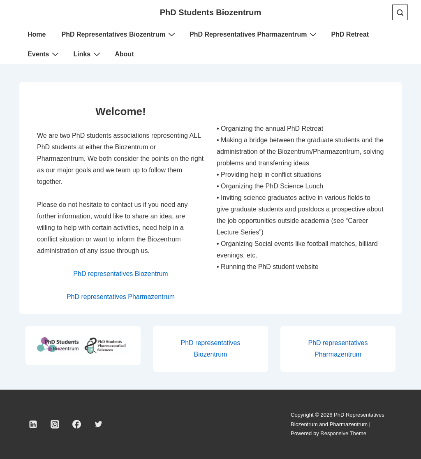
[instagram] (55, 424)
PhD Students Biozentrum (210, 12)
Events (44, 54)
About (124, 54)
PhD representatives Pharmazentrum (121, 296)
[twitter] (98, 424)
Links (87, 54)
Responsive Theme (343, 433)
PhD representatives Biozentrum (120, 273)
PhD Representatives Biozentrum (119, 34)
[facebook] (77, 424)
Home (37, 34)
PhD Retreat (350, 34)
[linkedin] (33, 424)
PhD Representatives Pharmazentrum (254, 34)
